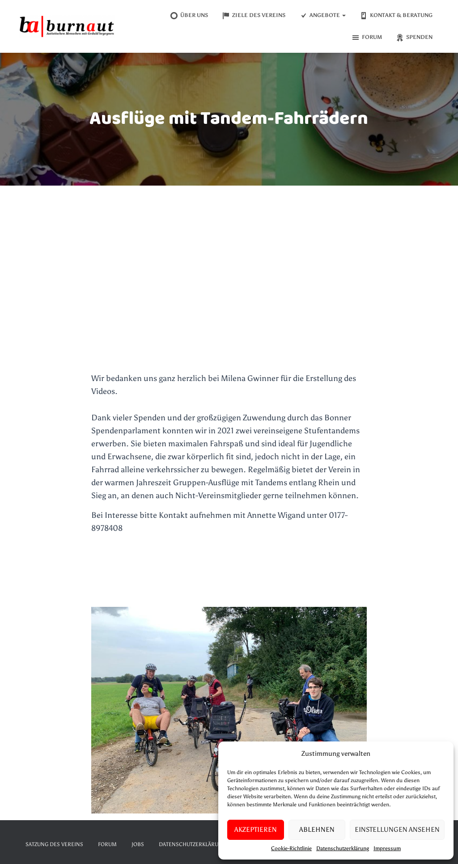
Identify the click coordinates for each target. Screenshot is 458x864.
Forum (366, 37)
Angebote (322, 15)
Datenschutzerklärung (342, 848)
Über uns (189, 15)
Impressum (387, 848)
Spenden (414, 37)
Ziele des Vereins (253, 15)
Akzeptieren (255, 830)
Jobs (137, 844)
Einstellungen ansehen (397, 830)
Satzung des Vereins (54, 844)
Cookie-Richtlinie (291, 848)
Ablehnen (317, 830)
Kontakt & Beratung (396, 15)
